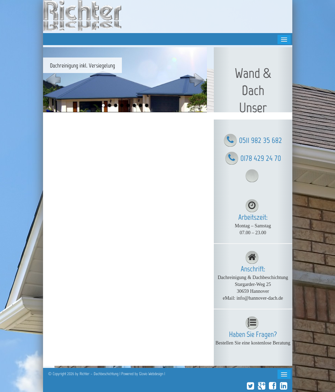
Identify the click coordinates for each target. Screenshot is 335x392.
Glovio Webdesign (151, 373)
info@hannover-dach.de (260, 298)
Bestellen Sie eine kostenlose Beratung (253, 342)
